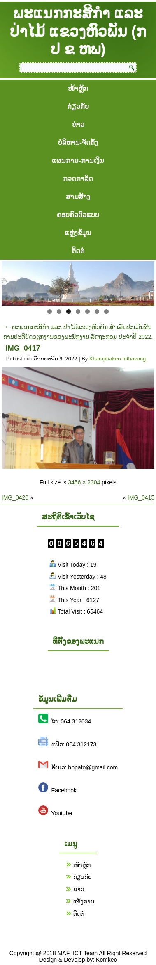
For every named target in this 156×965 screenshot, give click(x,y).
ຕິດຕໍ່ (78, 250)
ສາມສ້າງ (78, 196)
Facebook (64, 790)
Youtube (61, 813)
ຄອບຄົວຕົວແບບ (78, 214)
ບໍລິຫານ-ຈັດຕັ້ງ (78, 142)
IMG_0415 (141, 497)
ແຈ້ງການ (83, 901)
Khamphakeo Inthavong (117, 359)
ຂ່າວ (78, 124)
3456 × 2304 (84, 482)
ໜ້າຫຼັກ (78, 88)
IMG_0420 (15, 497)
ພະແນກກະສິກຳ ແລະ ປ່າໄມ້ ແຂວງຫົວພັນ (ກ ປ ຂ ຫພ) (78, 31)
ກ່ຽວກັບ (78, 106)
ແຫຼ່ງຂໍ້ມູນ (78, 232)
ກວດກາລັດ (78, 178)
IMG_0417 (23, 348)
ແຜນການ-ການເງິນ (78, 160)
